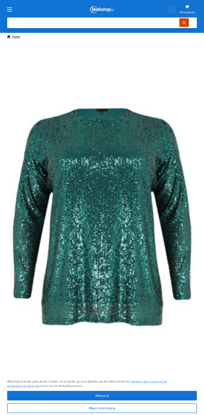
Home (13, 36)
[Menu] (9, 9)
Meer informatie (102, 408)
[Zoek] (184, 22)
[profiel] (171, 9)
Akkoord (102, 395)
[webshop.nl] (102, 9)
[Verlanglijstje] (187, 9)
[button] (102, 217)
